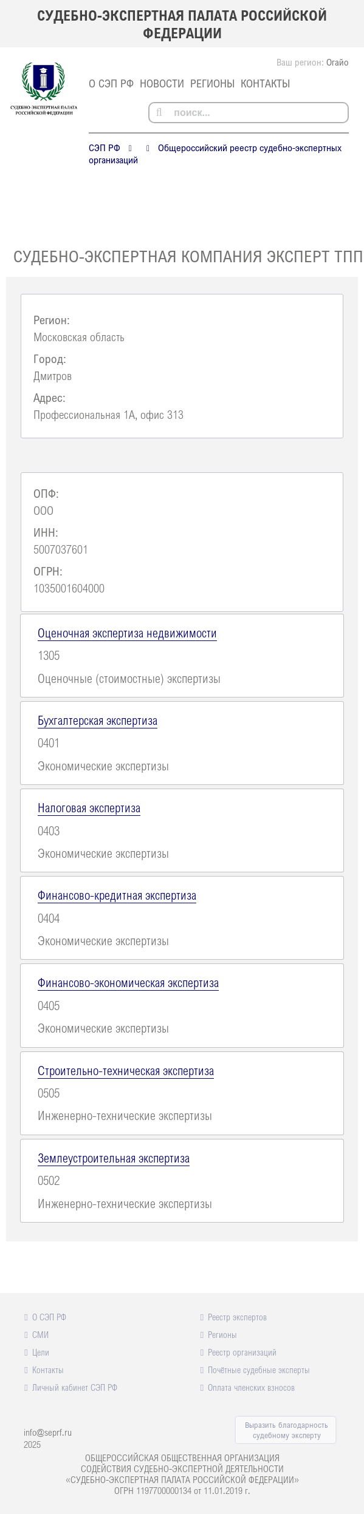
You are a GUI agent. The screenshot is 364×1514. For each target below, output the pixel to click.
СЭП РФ (104, 147)
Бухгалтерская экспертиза (97, 720)
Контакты (265, 83)
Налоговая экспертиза (89, 807)
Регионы (212, 83)
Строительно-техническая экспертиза (126, 1070)
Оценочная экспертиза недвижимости (127, 632)
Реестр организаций (242, 1351)
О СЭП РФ (111, 83)
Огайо (337, 61)
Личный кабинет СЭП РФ (74, 1387)
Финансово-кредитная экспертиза (117, 895)
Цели (40, 1351)
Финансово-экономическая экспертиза (128, 982)
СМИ (40, 1334)
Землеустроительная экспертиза (114, 1158)
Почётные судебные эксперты (259, 1369)
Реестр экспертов (237, 1316)
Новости (162, 83)
